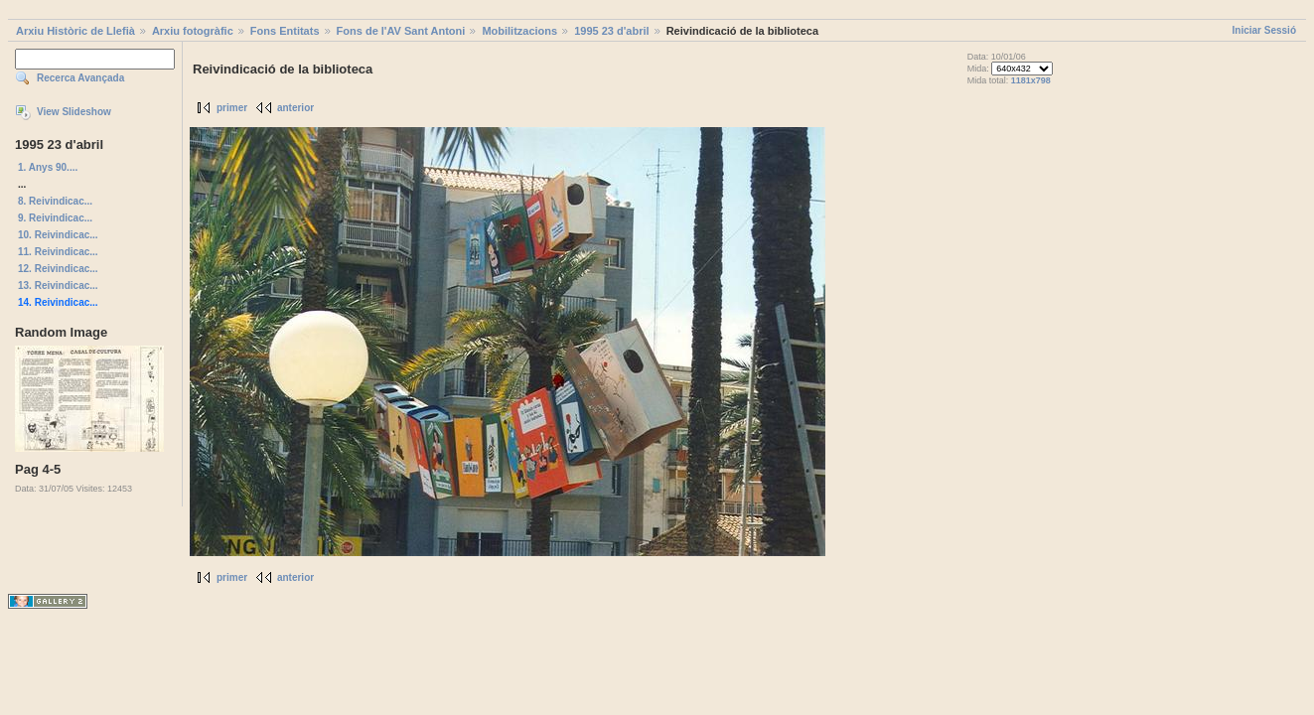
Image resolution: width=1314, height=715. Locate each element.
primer (232, 107)
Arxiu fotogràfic (192, 31)
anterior (295, 107)
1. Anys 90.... (47, 167)
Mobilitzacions (519, 31)
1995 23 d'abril (611, 31)
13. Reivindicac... (58, 285)
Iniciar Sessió (1264, 30)
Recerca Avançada (80, 77)
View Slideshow (74, 111)
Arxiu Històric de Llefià (75, 31)
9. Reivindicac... (55, 218)
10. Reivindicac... (58, 234)
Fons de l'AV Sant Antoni (401, 31)
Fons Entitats (285, 31)
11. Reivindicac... (58, 251)
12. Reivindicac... (58, 268)
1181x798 (1031, 80)
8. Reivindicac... (55, 201)
